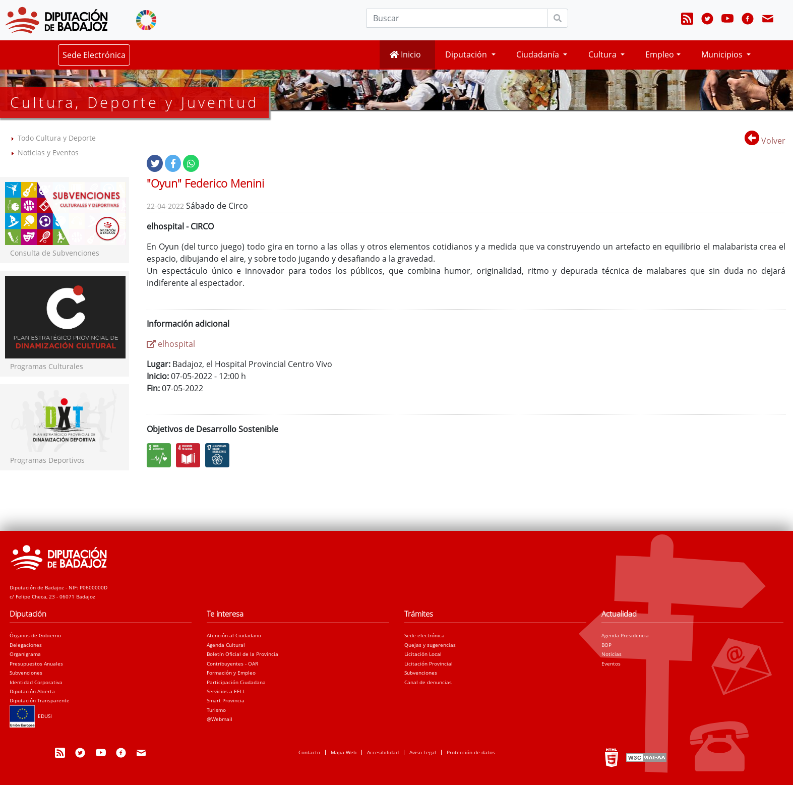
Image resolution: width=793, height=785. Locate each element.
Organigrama (25, 653)
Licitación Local (423, 653)
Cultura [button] (603, 54)
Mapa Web (343, 752)
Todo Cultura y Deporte (57, 138)
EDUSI (31, 715)
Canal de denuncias (428, 682)
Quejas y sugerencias (430, 644)
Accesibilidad (383, 752)
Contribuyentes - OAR (232, 663)
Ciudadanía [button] (538, 54)
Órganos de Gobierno (35, 635)
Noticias (611, 653)
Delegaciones (26, 644)
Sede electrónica (424, 635)
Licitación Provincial (428, 663)
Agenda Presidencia (625, 635)
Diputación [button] (467, 54)
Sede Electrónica (94, 55)
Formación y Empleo (231, 672)
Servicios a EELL (226, 691)
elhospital (171, 343)
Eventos (611, 663)
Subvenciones (26, 672)
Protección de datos (471, 752)
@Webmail (219, 718)
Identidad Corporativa (36, 682)
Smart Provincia (226, 700)
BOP (606, 644)
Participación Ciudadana (236, 682)
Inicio (405, 54)
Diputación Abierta (32, 691)
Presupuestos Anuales (36, 663)
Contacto (309, 752)
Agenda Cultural (226, 644)
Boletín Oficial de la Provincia (242, 653)
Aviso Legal (422, 752)
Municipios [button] (723, 54)
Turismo (216, 709)
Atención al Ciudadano (234, 635)
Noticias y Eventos (48, 152)
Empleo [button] (659, 54)
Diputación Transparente (40, 700)
